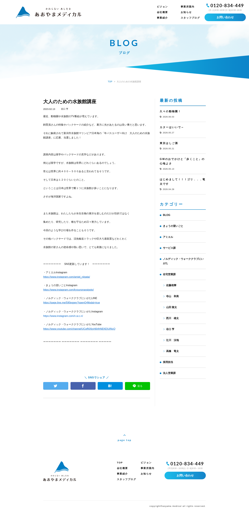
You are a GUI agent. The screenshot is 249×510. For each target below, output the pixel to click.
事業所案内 (187, 6)
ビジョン (162, 6)
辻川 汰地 (172, 340)
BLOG (166, 215)
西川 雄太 (172, 318)
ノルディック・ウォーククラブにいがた (183, 261)
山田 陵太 (171, 307)
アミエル (168, 237)
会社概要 (162, 12)
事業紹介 (162, 18)
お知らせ (186, 12)
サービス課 (169, 248)
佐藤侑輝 (171, 285)
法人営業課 (169, 373)
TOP (120, 462)
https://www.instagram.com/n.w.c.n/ (63, 316)
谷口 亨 (64, 109)
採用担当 (168, 362)
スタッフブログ (190, 18)
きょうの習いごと (173, 226)
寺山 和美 (172, 296)
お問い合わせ (225, 17)
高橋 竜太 (172, 351)
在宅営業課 (169, 274)
